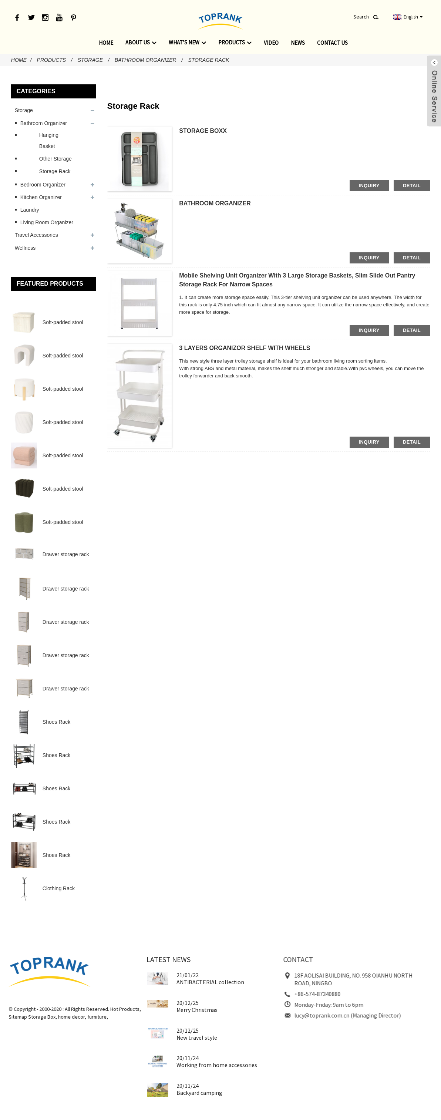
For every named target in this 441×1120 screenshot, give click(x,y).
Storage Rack (208, 60)
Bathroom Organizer (145, 60)
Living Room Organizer (46, 222)
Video (271, 42)
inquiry (369, 185)
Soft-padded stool (63, 322)
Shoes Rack (56, 722)
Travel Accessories (36, 235)
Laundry (29, 210)
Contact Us (332, 42)
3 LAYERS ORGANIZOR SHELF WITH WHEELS (244, 348)
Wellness (25, 248)
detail (412, 185)
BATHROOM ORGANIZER (214, 203)
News (298, 42)
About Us (140, 42)
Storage (90, 60)
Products (235, 42)
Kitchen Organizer (41, 197)
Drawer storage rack (66, 554)
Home (106, 42)
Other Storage (55, 159)
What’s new (187, 42)
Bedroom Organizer (42, 185)
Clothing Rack (59, 888)
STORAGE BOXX (203, 131)
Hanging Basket (48, 140)
